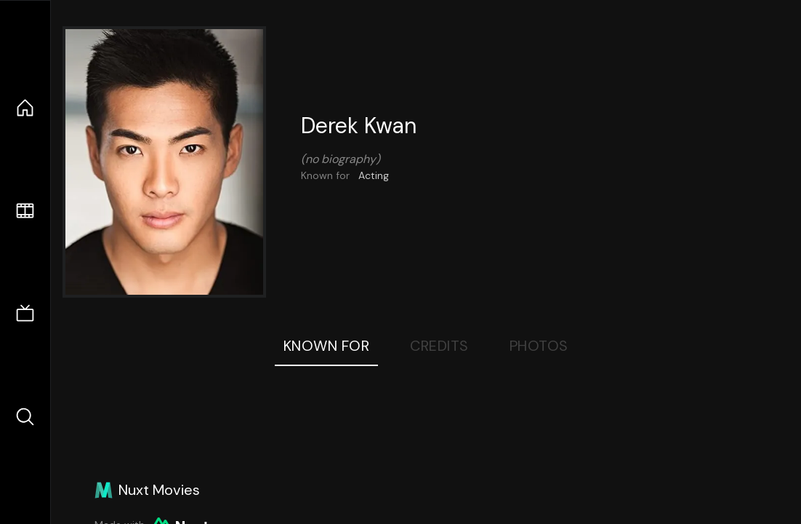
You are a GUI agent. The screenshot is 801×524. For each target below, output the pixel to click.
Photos (539, 345)
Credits (439, 345)
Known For (326, 345)
